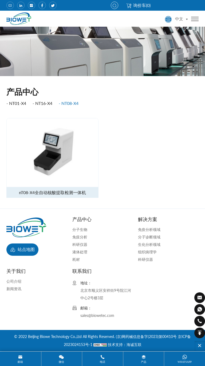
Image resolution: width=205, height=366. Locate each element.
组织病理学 (147, 252)
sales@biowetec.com (97, 315)
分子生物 (79, 229)
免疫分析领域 (149, 229)
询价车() (138, 5)
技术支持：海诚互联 (124, 344)
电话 (102, 361)
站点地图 (22, 250)
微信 (61, 361)
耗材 (76, 259)
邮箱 (20, 361)
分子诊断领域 (149, 237)
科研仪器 (79, 244)
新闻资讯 (13, 288)
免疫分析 (79, 237)
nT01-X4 (17, 103)
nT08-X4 (69, 103)
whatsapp (185, 361)
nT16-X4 (43, 103)
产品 (143, 361)
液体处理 (79, 252)
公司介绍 (13, 281)
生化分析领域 (149, 244)
